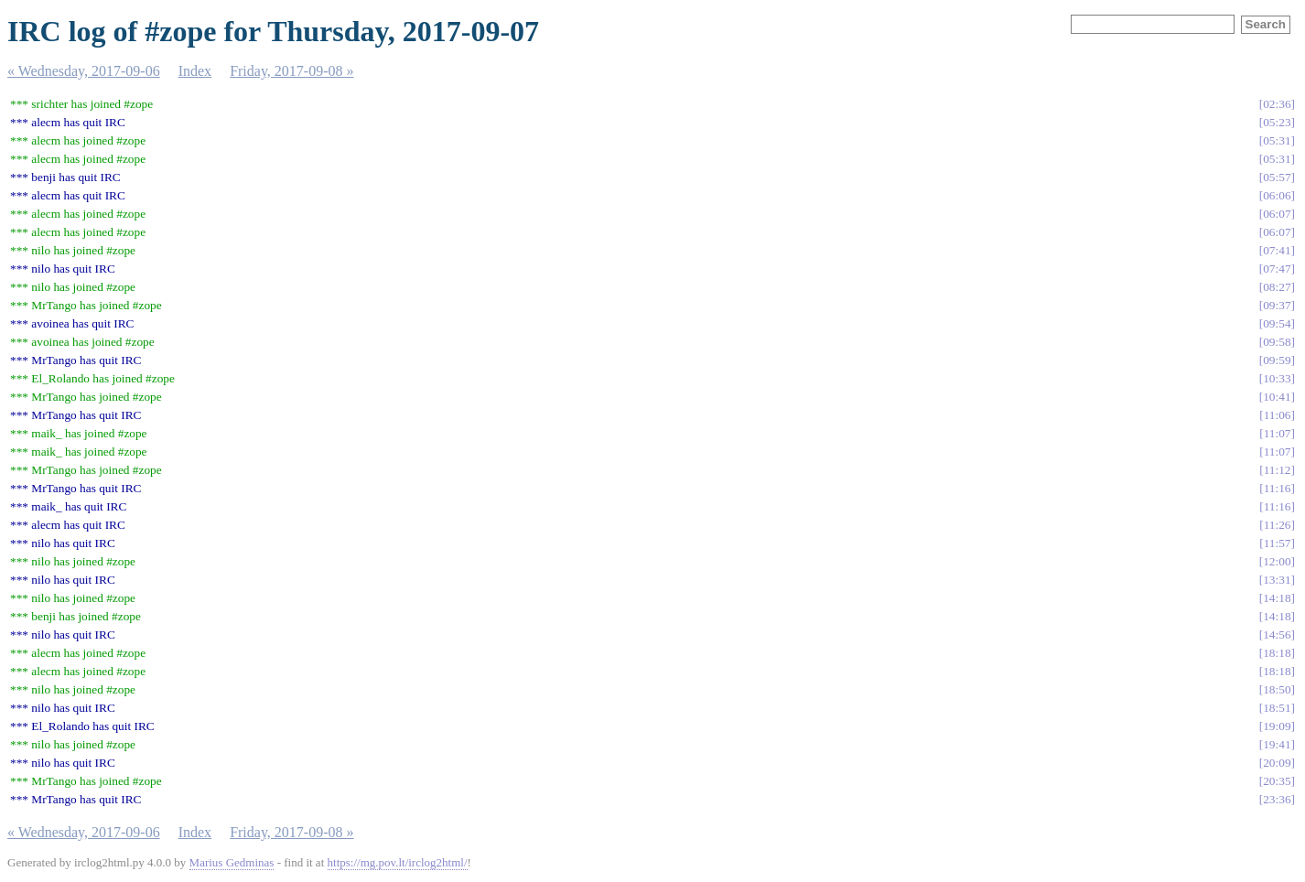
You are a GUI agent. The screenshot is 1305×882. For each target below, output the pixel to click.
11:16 (1277, 488)
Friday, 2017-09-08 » (291, 71)
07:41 (1276, 250)
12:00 (1276, 561)
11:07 (1277, 433)
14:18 (1276, 598)
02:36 (1276, 104)
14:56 (1276, 634)
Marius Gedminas (232, 862)
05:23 (1276, 122)
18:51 (1276, 708)
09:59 (1276, 360)
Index (194, 71)
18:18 (1276, 653)
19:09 (1276, 726)
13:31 (1276, 579)
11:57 (1277, 543)
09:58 (1276, 342)
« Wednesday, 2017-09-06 (83, 71)
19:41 (1276, 744)
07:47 (1276, 268)
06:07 (1276, 213)
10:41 (1276, 396)
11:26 (1277, 525)
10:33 (1276, 378)
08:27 (1276, 287)
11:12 (1277, 470)
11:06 (1277, 415)
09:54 (1276, 323)
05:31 (1276, 140)
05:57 (1276, 177)
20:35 (1276, 781)
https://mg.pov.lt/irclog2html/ (398, 862)
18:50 (1276, 689)
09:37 (1276, 305)
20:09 (1276, 762)
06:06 (1276, 195)
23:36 (1276, 799)
